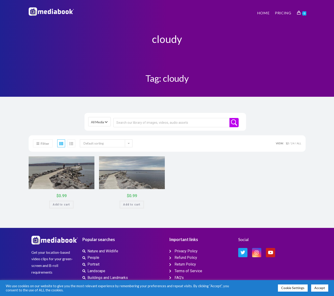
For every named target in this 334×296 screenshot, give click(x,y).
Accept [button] (319, 288)
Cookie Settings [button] (292, 288)
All (299, 143)
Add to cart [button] (61, 204)
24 (292, 143)
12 (287, 143)
